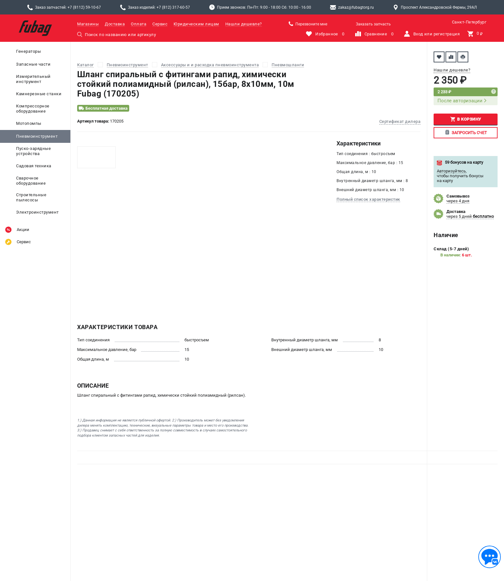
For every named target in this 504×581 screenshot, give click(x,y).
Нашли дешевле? (243, 24)
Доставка (115, 24)
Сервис (159, 24)
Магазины (88, 24)
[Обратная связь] (489, 557)
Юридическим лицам (196, 24)
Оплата (138, 24)
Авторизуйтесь (451, 171)
